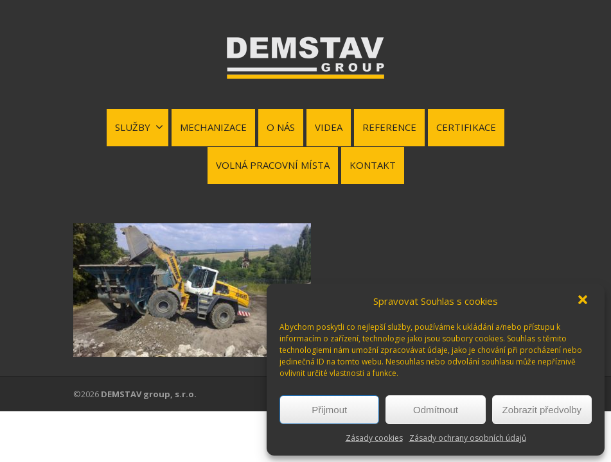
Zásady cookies (374, 437)
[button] (584, 301)
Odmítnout (435, 409)
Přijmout (329, 409)
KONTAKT (373, 164)
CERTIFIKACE (466, 127)
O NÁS (281, 127)
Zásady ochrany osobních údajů (467, 437)
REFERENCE (389, 127)
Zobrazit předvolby (541, 409)
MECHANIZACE (213, 127)
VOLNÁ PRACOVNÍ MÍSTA (273, 164)
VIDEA (328, 127)
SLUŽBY (139, 127)
